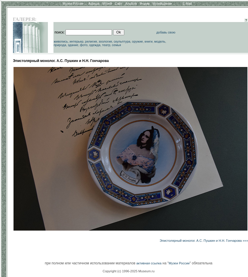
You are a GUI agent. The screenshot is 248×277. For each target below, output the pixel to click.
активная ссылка (149, 263)
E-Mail (187, 3)
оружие (137, 41)
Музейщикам (162, 3)
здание (73, 45)
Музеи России (74, 3)
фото (84, 45)
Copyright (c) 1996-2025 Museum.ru (129, 271)
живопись (60, 41)
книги (149, 41)
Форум (144, 3)
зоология (105, 41)
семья (116, 45)
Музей (107, 3)
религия (91, 41)
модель (159, 41)
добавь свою (165, 32)
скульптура (122, 41)
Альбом (131, 3)
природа (59, 45)
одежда (94, 45)
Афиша (94, 3)
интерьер (76, 41)
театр (106, 45)
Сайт (118, 3)
